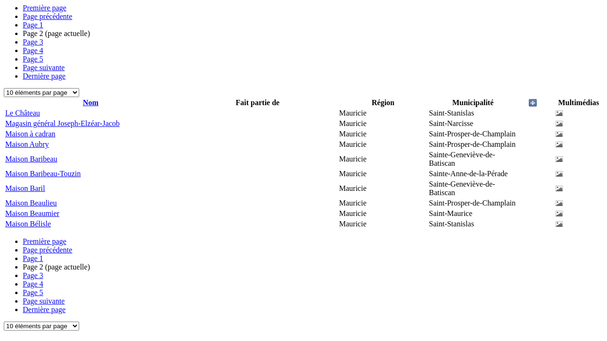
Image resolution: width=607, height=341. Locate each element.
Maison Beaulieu (31, 203)
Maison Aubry (27, 144)
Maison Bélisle (28, 224)
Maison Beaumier (32, 213)
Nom (91, 103)
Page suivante (43, 67)
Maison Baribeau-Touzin (43, 174)
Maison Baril (25, 188)
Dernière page (44, 76)
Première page (44, 8)
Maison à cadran (30, 134)
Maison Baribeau (31, 159)
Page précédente (47, 16)
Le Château (22, 113)
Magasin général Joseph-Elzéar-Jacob (62, 123)
